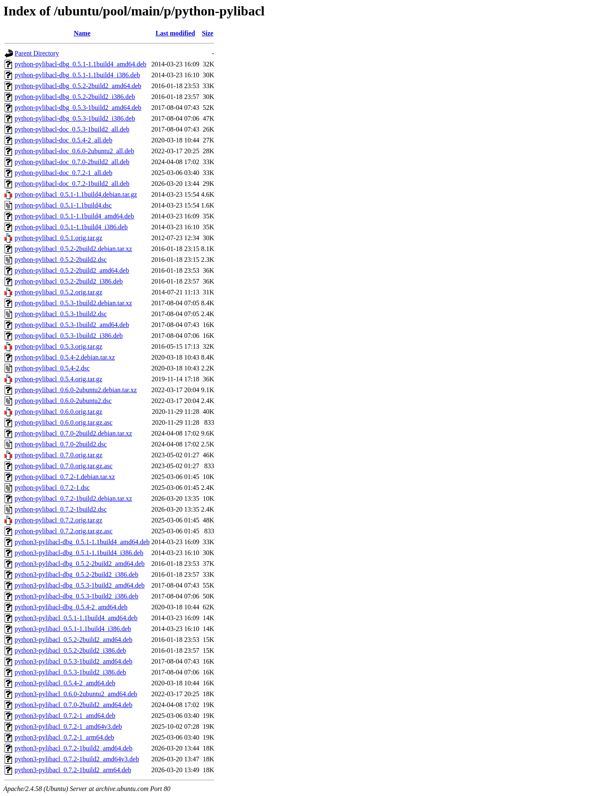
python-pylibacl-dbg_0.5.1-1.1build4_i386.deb (77, 75)
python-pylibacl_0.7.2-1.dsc (52, 487)
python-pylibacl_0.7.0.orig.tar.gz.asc (64, 465)
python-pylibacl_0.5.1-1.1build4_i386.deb (71, 227)
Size (208, 33)
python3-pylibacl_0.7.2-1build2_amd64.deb (73, 748)
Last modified (175, 33)
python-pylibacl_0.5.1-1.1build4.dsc (63, 205)
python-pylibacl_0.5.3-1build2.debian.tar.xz (73, 303)
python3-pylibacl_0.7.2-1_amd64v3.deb (68, 726)
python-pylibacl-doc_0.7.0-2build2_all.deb (72, 161)
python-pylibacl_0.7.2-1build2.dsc (61, 509)
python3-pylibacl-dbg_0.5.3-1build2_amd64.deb (80, 585)
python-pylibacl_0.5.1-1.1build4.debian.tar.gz (76, 194)
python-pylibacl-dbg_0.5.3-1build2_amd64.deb (78, 107)
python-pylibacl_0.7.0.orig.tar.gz (58, 455)
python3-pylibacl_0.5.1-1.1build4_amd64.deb (76, 617)
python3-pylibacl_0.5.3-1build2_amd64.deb (73, 661)
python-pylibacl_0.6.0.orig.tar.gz (58, 411)
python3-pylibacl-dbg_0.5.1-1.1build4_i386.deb (79, 552)
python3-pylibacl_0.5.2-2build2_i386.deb (70, 650)
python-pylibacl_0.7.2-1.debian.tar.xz (65, 476)
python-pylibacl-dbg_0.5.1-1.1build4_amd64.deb (80, 64)
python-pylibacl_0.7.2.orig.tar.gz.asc (64, 531)
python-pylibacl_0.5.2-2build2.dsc (61, 259)
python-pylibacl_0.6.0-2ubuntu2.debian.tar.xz (76, 389)
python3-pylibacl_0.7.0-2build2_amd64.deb (73, 704)
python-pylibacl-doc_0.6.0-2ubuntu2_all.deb (74, 151)
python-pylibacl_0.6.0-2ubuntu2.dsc (63, 400)
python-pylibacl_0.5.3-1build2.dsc (61, 313)
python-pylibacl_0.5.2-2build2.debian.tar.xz (73, 248)
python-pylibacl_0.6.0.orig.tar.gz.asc (64, 422)
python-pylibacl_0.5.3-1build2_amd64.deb (72, 324)
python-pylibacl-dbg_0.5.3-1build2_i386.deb (75, 118)
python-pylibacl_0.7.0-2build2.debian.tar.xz (73, 433)
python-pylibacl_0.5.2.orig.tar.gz (58, 292)
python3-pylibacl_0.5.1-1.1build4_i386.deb (73, 628)
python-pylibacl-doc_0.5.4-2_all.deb (63, 140)
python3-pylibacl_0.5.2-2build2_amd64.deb (73, 639)
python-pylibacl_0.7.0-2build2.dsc (61, 444)
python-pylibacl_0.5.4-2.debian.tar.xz (65, 357)
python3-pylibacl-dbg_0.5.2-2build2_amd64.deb (80, 563)
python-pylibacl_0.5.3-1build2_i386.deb (69, 335)
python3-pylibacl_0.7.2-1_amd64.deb (65, 715)
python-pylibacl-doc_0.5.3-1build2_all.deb (72, 129)
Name (82, 33)
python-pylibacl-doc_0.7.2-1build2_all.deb (72, 183)
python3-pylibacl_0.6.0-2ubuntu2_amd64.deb (76, 693)
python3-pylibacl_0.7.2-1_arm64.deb (64, 737)
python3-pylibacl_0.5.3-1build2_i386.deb (70, 672)
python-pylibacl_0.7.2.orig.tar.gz (58, 520)
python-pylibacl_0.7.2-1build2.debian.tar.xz (73, 498)
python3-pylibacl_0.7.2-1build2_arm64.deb (73, 769)
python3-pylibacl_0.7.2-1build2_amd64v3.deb (77, 759)
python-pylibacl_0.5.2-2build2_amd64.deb (72, 270)
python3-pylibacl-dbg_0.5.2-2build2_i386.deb (76, 574)
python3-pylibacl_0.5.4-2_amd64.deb (65, 683)
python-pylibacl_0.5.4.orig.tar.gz (58, 379)
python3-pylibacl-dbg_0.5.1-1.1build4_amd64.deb (82, 541)
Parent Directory (37, 53)
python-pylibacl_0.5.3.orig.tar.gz (58, 346)
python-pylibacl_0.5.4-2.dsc (52, 368)
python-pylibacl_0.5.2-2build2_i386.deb (69, 281)
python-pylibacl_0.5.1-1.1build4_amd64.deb (74, 216)
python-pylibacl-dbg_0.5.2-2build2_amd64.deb (78, 85)
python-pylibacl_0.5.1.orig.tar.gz (58, 237)
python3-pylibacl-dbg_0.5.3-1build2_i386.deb (76, 596)
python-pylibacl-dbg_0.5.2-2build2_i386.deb (75, 96)
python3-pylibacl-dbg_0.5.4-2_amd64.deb (71, 607)
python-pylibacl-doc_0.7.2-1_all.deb (63, 172)
